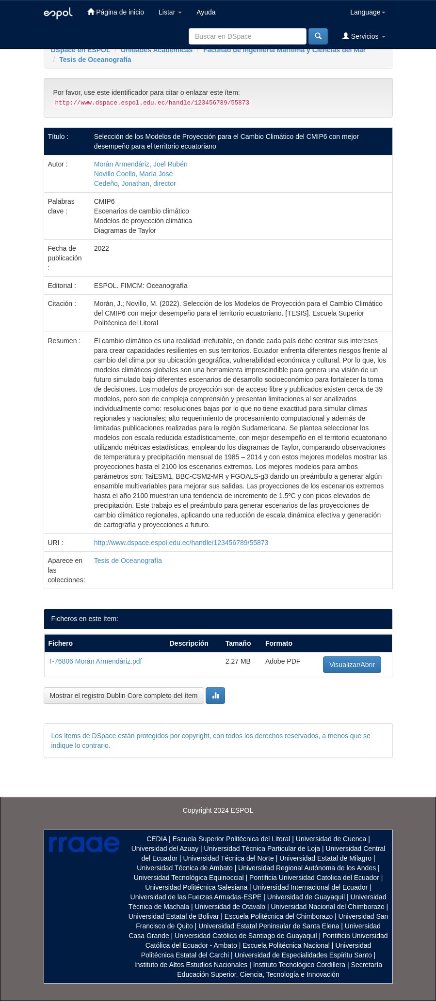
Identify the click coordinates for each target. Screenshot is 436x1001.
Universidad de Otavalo (230, 906)
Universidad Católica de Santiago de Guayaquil (246, 936)
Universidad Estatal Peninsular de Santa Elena (268, 926)
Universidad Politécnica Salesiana (196, 887)
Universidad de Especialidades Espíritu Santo (302, 955)
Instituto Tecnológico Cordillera (299, 965)
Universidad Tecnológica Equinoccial (189, 877)
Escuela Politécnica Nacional (286, 945)
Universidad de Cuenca (331, 839)
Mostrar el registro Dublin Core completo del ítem (124, 695)
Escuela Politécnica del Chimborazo (279, 916)
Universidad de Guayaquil (306, 897)
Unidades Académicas (157, 50)
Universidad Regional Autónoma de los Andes (307, 868)
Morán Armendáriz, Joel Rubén (141, 164)
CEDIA (156, 839)
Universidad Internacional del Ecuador (310, 887)
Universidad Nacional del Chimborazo (327, 906)
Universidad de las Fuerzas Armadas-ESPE (196, 897)
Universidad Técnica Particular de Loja (262, 848)
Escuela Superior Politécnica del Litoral (232, 839)
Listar (170, 12)
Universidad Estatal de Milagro (325, 858)
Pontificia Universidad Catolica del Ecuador (314, 877)
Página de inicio (115, 12)
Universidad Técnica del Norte (228, 858)
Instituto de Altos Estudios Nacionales (190, 965)
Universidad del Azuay (165, 848)
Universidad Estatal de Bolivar (174, 916)
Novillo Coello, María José (133, 174)
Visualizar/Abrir (352, 664)
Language (367, 12)
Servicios (364, 36)
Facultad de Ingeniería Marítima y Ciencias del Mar (284, 50)
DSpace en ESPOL (81, 50)
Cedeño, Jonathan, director (135, 183)
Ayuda (205, 12)
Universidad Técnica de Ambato (184, 868)
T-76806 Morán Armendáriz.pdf (95, 661)
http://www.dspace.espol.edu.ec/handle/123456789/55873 (181, 542)
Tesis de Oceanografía (95, 59)
